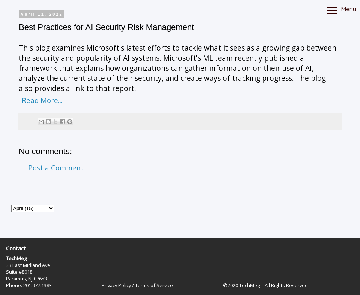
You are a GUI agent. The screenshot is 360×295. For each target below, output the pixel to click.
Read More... (42, 100)
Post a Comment (56, 167)
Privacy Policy (116, 285)
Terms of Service (154, 285)
